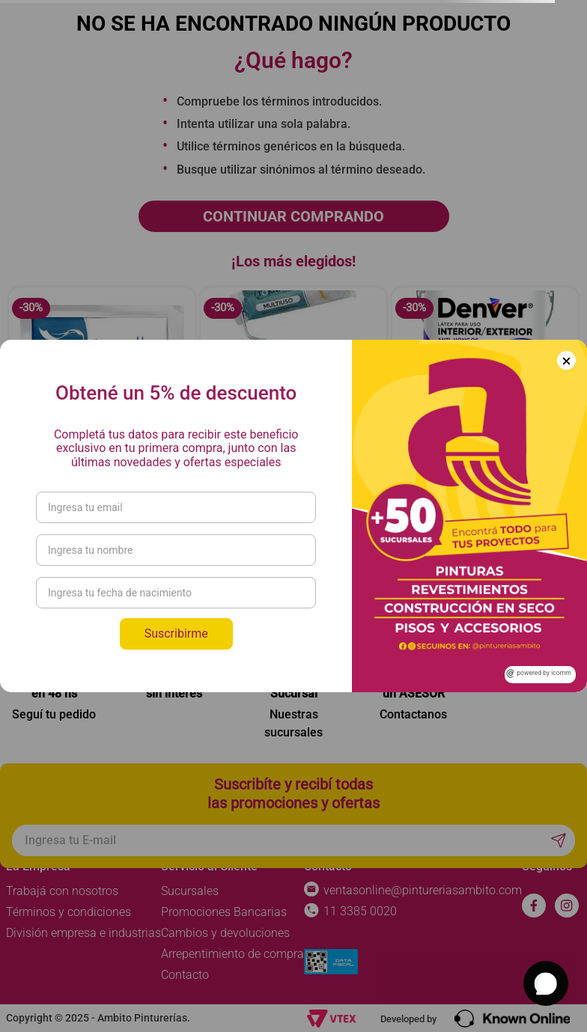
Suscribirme (176, 633)
